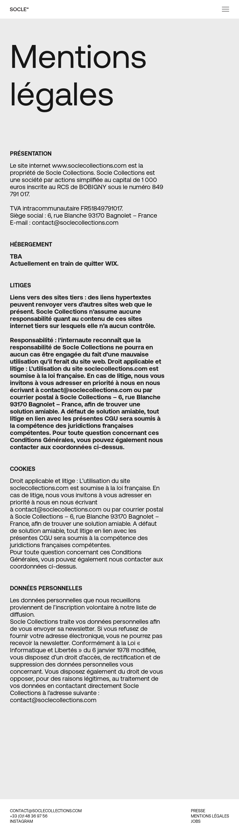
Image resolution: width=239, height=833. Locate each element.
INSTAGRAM (21, 821)
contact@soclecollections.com (58, 509)
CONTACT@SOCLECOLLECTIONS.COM (46, 811)
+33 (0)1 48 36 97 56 (28, 816)
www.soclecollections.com (89, 165)
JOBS (196, 821)
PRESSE (198, 811)
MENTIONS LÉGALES (210, 816)
